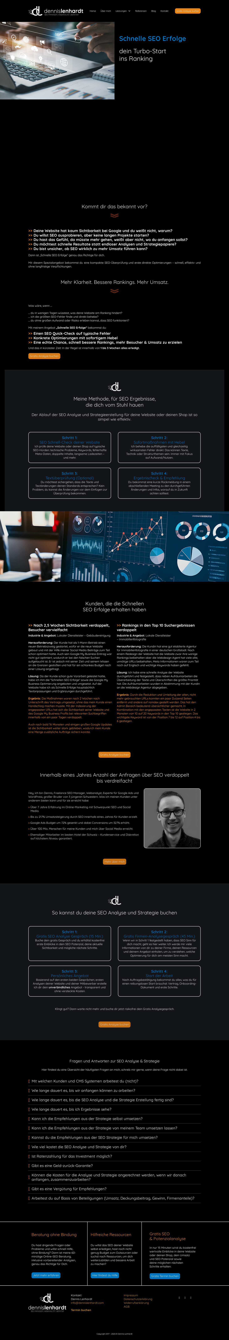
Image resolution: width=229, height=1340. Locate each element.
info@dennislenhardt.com (87, 1303)
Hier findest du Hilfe (104, 1275)
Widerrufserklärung (136, 1303)
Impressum (131, 1295)
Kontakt (164, 11)
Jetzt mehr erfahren (46, 1275)
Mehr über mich (114, 861)
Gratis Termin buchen (165, 1276)
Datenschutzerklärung (138, 1299)
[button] (114, 1081)
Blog (153, 11)
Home (93, 11)
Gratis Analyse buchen (188, 11)
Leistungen (121, 11)
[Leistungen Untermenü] (129, 11)
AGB (127, 1306)
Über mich (106, 11)
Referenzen (141, 11)
